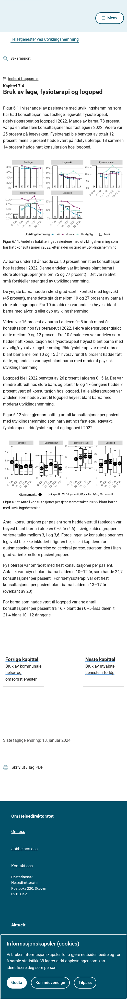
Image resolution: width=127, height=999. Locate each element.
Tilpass (85, 982)
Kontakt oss (22, 865)
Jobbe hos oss (24, 848)
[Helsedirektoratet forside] (9, 18)
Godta (16, 982)
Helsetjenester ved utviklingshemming (44, 39)
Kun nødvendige (50, 982)
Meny (112, 18)
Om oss (18, 831)
